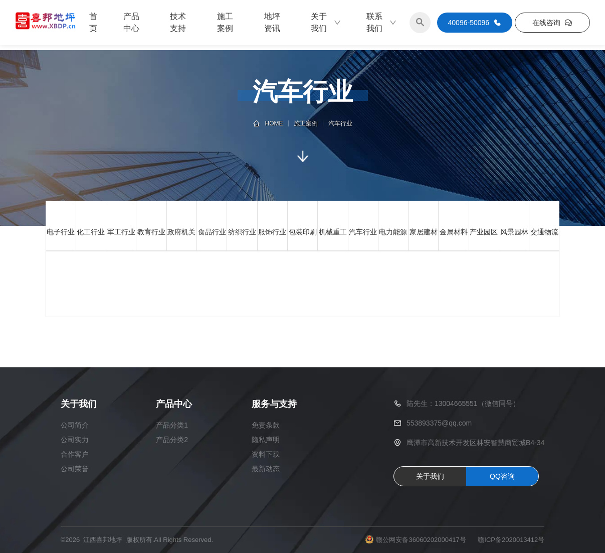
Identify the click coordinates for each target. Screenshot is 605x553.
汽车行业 (340, 123)
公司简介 (75, 425)
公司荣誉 (75, 469)
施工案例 (225, 22)
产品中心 (131, 22)
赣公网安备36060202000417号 (421, 539)
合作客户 (75, 454)
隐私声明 (266, 440)
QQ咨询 (502, 476)
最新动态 (266, 469)
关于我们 (326, 22)
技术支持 (178, 22)
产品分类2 (172, 440)
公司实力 (75, 440)
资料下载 (266, 454)
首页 (93, 22)
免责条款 (266, 425)
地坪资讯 (272, 22)
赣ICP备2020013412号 (511, 539)
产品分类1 (172, 425)
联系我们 (381, 22)
